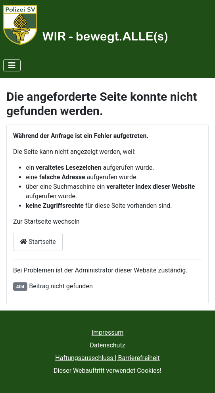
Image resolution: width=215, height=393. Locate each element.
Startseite (38, 241)
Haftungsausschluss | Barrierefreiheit (107, 358)
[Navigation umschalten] (12, 65)
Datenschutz (107, 345)
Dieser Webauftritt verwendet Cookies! (107, 370)
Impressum (108, 332)
